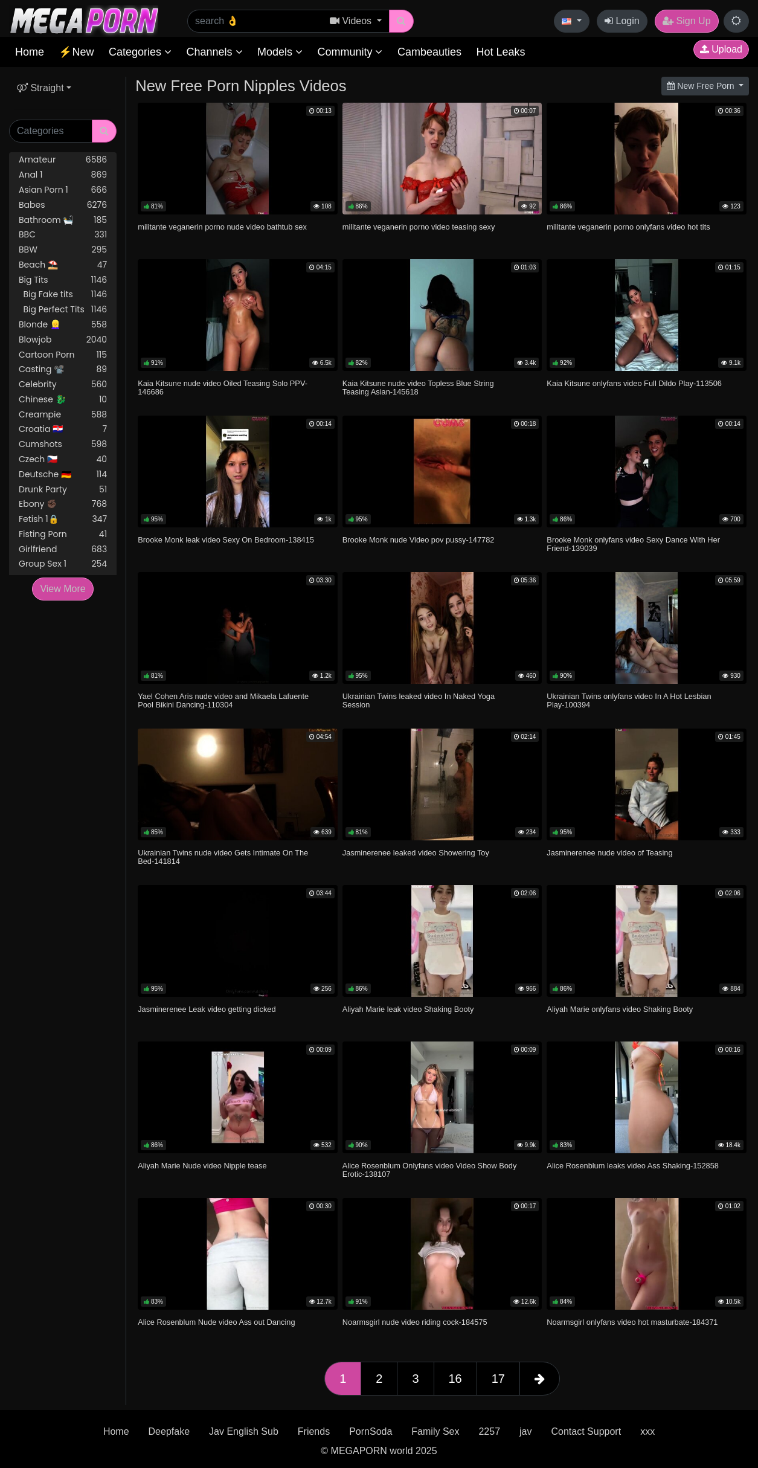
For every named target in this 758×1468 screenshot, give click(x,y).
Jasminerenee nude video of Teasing (609, 852)
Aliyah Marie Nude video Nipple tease (202, 1165)
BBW (63, 249)
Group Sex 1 (63, 564)
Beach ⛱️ (63, 265)
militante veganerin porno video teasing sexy (418, 226)
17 (498, 1378)
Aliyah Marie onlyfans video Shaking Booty (620, 1009)
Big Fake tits (63, 294)
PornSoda (370, 1431)
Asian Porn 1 (63, 190)
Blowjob (63, 339)
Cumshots (63, 444)
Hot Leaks (500, 52)
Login (622, 21)
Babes (63, 205)
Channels (214, 52)
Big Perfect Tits (63, 309)
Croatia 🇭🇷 (63, 429)
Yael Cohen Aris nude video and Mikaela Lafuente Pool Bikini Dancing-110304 (223, 700)
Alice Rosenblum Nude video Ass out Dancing (216, 1322)
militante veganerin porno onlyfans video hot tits (628, 226)
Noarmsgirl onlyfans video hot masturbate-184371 (632, 1322)
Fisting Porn (63, 534)
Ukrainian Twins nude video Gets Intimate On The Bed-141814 (223, 857)
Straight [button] (40, 88)
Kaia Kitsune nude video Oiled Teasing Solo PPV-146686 (222, 387)
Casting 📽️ (63, 369)
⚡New (76, 52)
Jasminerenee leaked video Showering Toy (415, 852)
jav (525, 1431)
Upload (721, 49)
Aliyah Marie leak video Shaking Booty (408, 1009)
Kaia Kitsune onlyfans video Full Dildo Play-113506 (634, 383)
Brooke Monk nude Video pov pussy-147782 (418, 539)
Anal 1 (63, 175)
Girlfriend (63, 549)
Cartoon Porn (63, 355)
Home (29, 52)
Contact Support (586, 1431)
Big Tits (63, 280)
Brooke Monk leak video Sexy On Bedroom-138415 (226, 539)
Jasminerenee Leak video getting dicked (206, 1009)
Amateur (63, 159)
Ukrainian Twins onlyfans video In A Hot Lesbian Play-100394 (629, 700)
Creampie (63, 414)
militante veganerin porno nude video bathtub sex (222, 226)
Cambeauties (429, 52)
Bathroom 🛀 (63, 220)
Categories (140, 52)
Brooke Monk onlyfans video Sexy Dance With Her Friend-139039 (633, 544)
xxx (647, 1431)
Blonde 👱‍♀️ (63, 324)
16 (455, 1378)
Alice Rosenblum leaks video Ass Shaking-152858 (633, 1165)
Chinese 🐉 (63, 399)
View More (62, 589)
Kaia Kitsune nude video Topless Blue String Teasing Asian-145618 (418, 387)
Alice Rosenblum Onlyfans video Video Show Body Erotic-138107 (429, 1170)
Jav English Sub (243, 1431)
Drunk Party (63, 489)
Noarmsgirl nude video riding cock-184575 (414, 1322)
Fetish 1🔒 (63, 519)
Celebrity (63, 384)
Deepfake (169, 1431)
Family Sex (435, 1431)
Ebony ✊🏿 (63, 504)
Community (349, 52)
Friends (314, 1431)
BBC (63, 234)
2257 (489, 1431)
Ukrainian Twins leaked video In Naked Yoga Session (418, 700)
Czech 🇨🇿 (63, 459)
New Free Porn (701, 86)
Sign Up (686, 21)
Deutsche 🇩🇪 (63, 474)
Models (280, 52)
